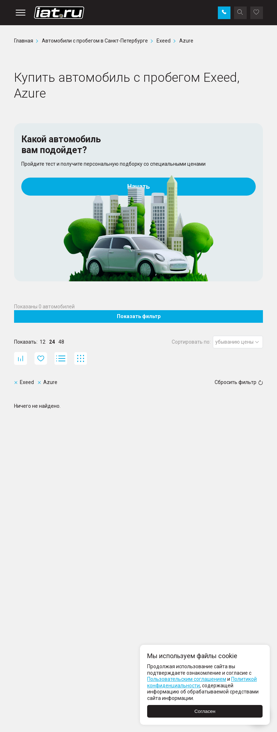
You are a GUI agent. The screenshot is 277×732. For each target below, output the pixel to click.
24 (52, 342)
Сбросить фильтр (239, 382)
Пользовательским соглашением (186, 679)
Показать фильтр (139, 316)
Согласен (204, 711)
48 (61, 342)
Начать (138, 186)
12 (42, 342)
